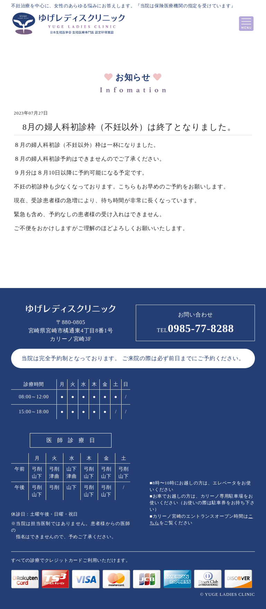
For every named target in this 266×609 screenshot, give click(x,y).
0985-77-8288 (195, 328)
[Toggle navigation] (246, 23)
